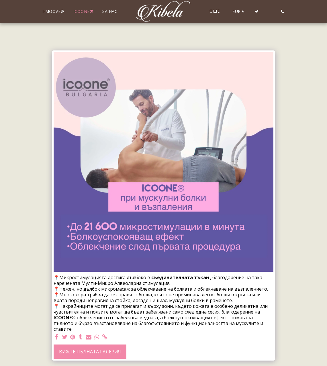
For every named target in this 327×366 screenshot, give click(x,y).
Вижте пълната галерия (90, 352)
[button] (256, 11)
